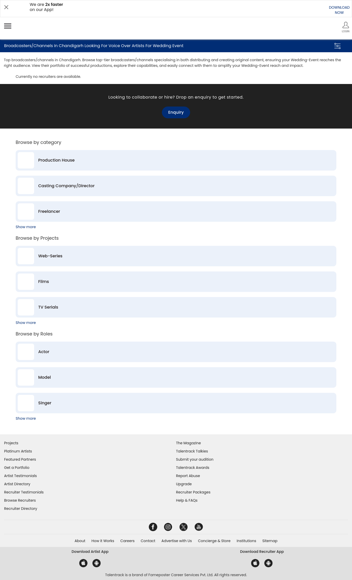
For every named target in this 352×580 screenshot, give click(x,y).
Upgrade (184, 484)
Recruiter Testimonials (24, 492)
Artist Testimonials (20, 476)
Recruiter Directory (20, 509)
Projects (11, 443)
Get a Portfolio (16, 468)
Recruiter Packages (193, 492)
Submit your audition (194, 459)
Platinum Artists (18, 451)
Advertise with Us (176, 541)
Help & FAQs (187, 500)
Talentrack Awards (192, 468)
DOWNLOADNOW (339, 10)
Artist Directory (17, 484)
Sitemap (270, 541)
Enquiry (176, 112)
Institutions (246, 541)
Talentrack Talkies (192, 451)
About (80, 541)
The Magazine (188, 443)
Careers (127, 541)
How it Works (103, 541)
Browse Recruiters (20, 500)
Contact (148, 541)
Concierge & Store (214, 541)
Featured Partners (20, 459)
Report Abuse (188, 476)
